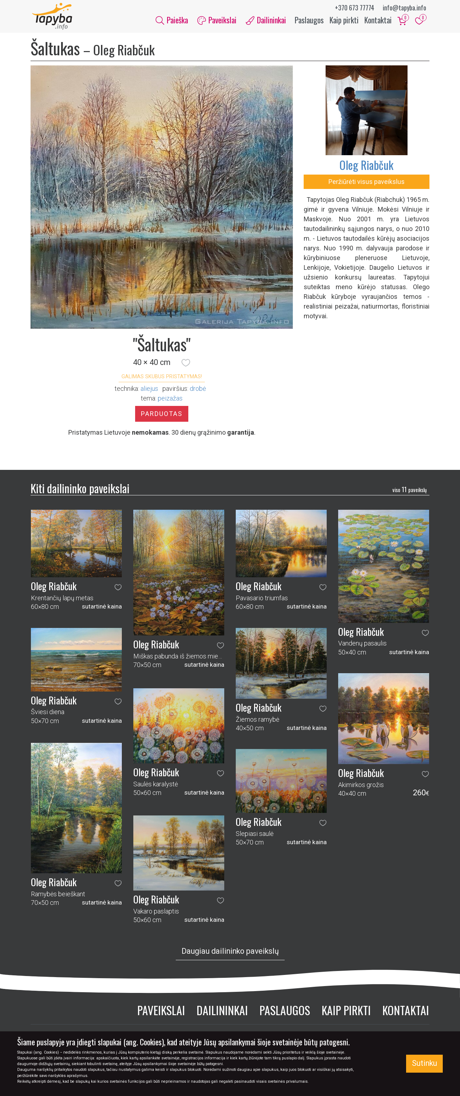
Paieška (172, 21)
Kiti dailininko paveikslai (80, 490)
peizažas (170, 400)
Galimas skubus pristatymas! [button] (161, 378)
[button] (186, 364)
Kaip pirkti (344, 21)
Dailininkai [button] (266, 21)
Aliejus (149, 390)
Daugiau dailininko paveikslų (230, 952)
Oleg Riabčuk (366, 166)
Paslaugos (309, 21)
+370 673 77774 (354, 7)
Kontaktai (378, 21)
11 (409, 491)
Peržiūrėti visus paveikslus (366, 183)
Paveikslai (161, 1011)
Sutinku (424, 1063)
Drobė (198, 390)
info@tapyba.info (404, 7)
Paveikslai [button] (216, 21)
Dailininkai (222, 1011)
